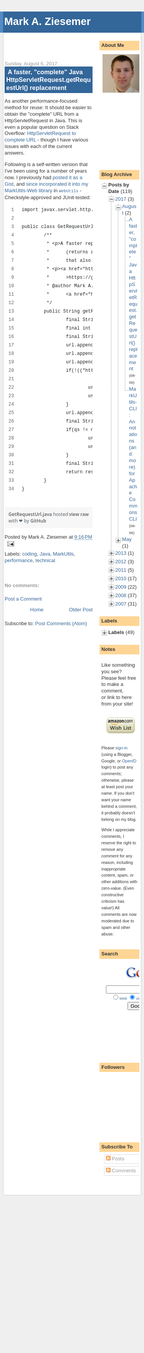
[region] (49, 351)
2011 (120, 570)
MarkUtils (63, 553)
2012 (120, 561)
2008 (120, 595)
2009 (120, 587)
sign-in (121, 748)
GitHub (38, 520)
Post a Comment (23, 598)
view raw (79, 514)
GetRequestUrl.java (30, 514)
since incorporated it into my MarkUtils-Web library (46, 187)
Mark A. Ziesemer (47, 21)
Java (45, 553)
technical (45, 560)
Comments (121, 1170)
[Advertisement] (74, 42)
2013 (120, 553)
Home (37, 609)
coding (29, 553)
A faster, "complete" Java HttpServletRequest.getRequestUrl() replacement (48, 79)
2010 (120, 578)
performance (19, 560)
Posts (115, 1159)
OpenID (129, 761)
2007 (120, 604)
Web (123, 998)
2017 (120, 199)
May (127, 539)
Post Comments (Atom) (61, 623)
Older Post (81, 609)
